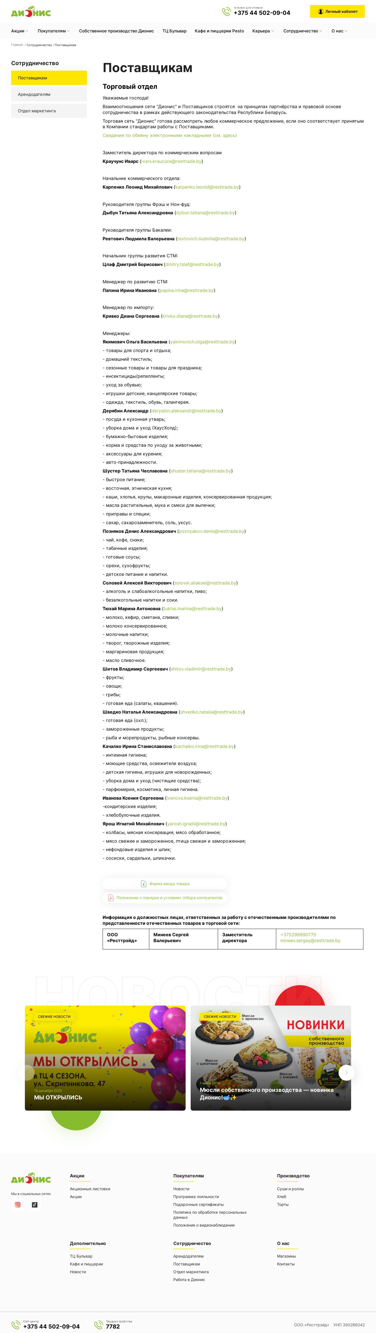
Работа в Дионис (189, 1277)
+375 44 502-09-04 (262, 12)
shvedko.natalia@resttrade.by (211, 712)
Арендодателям (34, 94)
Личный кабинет (337, 11)
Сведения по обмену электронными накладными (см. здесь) (170, 135)
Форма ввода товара (165, 883)
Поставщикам (32, 77)
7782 (113, 1324)
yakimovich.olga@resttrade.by (202, 341)
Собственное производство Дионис (116, 31)
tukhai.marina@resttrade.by (193, 608)
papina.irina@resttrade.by (187, 290)
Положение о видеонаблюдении (204, 1223)
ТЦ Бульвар (174, 31)
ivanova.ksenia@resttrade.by (197, 798)
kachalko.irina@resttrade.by (204, 746)
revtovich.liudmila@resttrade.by (211, 238)
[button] (348, 1057)
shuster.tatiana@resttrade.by (201, 471)
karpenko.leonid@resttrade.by (207, 187)
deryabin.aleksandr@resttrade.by (186, 411)
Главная (17, 45)
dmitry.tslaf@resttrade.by (192, 264)
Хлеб (281, 1195)
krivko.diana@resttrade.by (190, 316)
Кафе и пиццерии (86, 1261)
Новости (181, 1187)
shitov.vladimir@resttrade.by (201, 669)
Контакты (286, 1261)
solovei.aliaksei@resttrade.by (205, 583)
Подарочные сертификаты (198, 1203)
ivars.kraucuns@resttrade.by (171, 161)
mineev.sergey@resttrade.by (310, 940)
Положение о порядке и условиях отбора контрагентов (165, 897)
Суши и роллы (290, 1187)
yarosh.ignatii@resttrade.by (196, 823)
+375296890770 (298, 934)
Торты (283, 1203)
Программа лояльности (196, 1195)
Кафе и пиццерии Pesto (219, 31)
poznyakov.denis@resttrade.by (211, 531)
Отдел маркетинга (37, 110)
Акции (76, 1195)
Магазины (286, 1253)
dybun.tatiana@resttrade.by (205, 212)
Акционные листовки (90, 1187)
